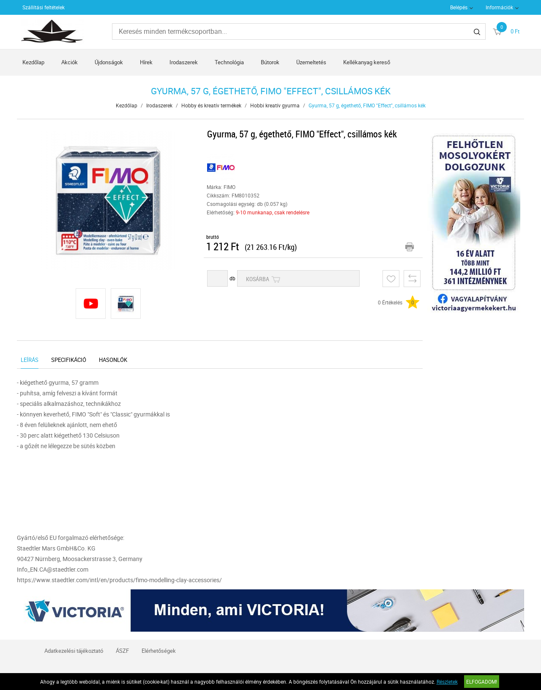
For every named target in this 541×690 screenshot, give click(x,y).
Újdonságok (109, 62)
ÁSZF (122, 650)
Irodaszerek (183, 62)
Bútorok (270, 62)
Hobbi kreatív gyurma (275, 105)
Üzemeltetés (311, 62)
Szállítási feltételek (43, 7)
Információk (499, 7)
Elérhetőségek (159, 650)
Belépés (458, 7)
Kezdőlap (33, 62)
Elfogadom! (481, 681)
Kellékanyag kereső (366, 62)
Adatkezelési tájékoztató (73, 650)
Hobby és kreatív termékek (211, 105)
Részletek (447, 681)
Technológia (229, 62)
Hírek (146, 62)
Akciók (69, 62)
